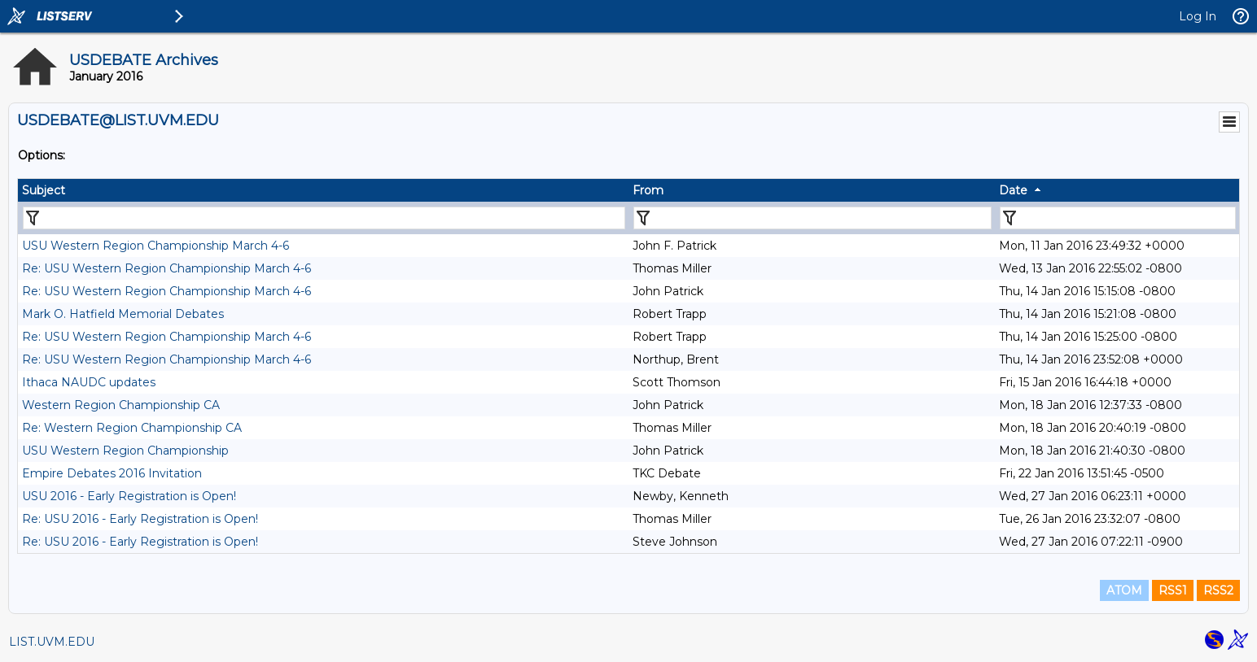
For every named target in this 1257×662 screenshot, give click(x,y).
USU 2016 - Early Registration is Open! (129, 496)
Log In (1197, 16)
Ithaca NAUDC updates (88, 382)
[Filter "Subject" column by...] (324, 218)
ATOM (1124, 590)
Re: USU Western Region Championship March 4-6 (166, 268)
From (648, 190)
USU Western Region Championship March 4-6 (155, 245)
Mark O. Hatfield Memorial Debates (123, 314)
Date (1013, 190)
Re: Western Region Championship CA (132, 427)
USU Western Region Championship (125, 450)
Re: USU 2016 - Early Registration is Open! (140, 519)
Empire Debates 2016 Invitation (112, 473)
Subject (43, 190)
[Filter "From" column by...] (812, 218)
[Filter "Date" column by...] (1118, 218)
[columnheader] (323, 190)
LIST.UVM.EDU (51, 641)
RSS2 (1218, 590)
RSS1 (1172, 590)
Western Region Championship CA (121, 405)
